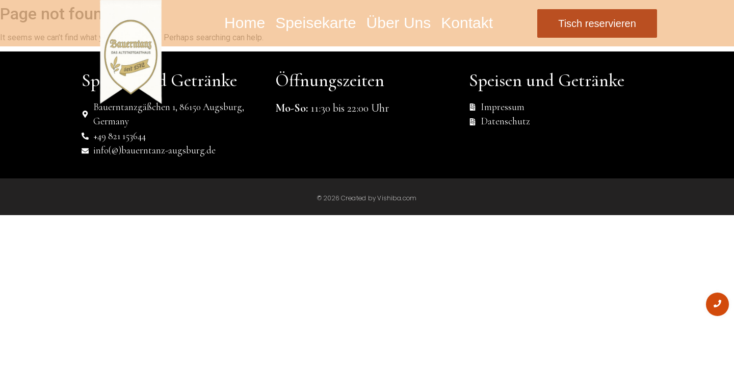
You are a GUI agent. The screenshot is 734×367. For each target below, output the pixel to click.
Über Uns (398, 22)
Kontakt (467, 22)
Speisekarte (315, 22)
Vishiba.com (396, 198)
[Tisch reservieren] (597, 23)
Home (244, 22)
